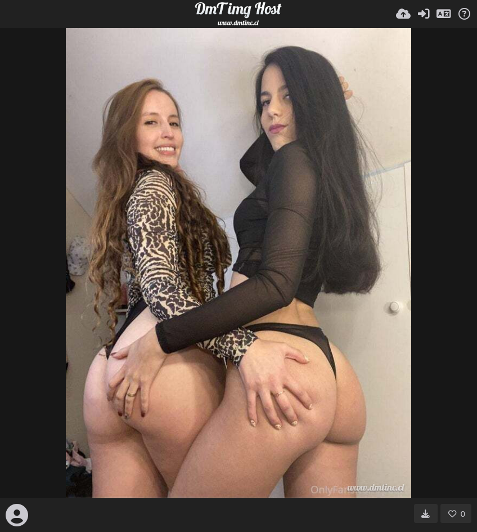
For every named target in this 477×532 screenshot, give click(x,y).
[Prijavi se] (423, 14)
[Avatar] (17, 515)
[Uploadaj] (403, 14)
